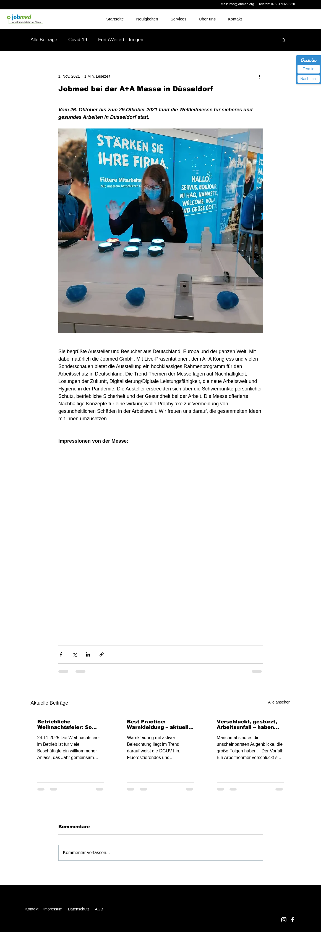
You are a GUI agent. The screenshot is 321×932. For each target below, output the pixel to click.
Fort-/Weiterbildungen (120, 39)
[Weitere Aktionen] (259, 76)
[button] (283, 40)
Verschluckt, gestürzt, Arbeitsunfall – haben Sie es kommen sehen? (248, 724)
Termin (308, 69)
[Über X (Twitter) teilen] (74, 654)
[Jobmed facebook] (292, 919)
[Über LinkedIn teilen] (88, 654)
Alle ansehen (279, 702)
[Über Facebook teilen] (61, 654)
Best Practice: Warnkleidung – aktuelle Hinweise (159, 724)
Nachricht (308, 79)
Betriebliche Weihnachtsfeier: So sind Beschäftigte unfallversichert (64, 724)
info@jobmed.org (241, 4)
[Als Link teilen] (101, 654)
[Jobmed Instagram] (283, 919)
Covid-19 (77, 39)
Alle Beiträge (44, 39)
